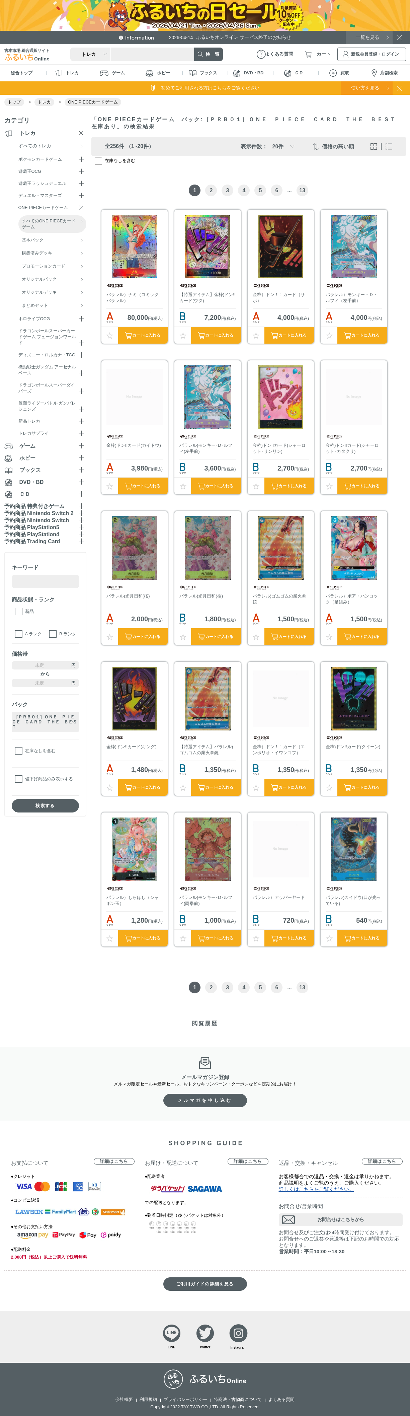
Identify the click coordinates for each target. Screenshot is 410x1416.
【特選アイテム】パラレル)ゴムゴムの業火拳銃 (206, 749)
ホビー (158, 73)
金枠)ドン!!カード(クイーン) (353, 746)
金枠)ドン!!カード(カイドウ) (133, 445)
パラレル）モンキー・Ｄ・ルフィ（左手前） (352, 297)
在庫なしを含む (40, 750)
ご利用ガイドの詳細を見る (205, 1283)
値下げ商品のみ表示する (49, 778)
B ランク (67, 633)
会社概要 (124, 1399)
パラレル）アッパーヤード (279, 897)
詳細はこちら (114, 1161)
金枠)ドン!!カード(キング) (131, 746)
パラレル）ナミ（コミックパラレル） (132, 297)
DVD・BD (248, 73)
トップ (14, 101)
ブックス (203, 73)
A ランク (33, 633)
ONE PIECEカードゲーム (93, 101)
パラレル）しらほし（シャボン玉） (132, 900)
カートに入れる (146, 335)
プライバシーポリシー (185, 1399)
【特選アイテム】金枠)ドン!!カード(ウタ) (207, 297)
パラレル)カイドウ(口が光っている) (353, 900)
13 (302, 190)
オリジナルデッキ (39, 292)
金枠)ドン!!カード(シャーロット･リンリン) (279, 448)
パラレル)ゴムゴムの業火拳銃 (279, 599)
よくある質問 (281, 1399)
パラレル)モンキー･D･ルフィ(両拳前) (205, 900)
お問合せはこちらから (340, 1219)
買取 (339, 73)
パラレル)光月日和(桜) (128, 595)
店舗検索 (385, 73)
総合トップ (21, 72)
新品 (29, 611)
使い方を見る (365, 87)
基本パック (33, 239)
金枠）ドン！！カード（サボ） (279, 297)
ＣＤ (293, 73)
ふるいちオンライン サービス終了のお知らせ (230, 37)
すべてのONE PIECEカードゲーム (49, 223)
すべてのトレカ (34, 145)
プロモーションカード (43, 266)
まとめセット (35, 305)
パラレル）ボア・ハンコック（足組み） (352, 599)
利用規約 (148, 1399)
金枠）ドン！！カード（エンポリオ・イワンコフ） (279, 749)
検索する (45, 805)
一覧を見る (367, 37)
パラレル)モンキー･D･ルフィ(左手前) (205, 448)
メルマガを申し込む (205, 1100)
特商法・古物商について (238, 1399)
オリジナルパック (39, 279)
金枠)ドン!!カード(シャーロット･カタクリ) (352, 448)
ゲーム (112, 73)
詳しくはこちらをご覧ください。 (316, 1189)
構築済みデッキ (37, 253)
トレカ (67, 73)
